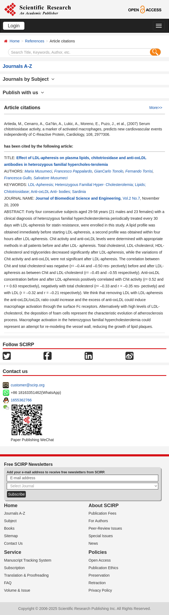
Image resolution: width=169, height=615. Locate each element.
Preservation (99, 575)
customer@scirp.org (27, 385)
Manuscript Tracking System (27, 560)
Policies (98, 552)
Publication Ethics (103, 568)
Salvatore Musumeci (51, 178)
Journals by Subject (29, 79)
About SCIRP (104, 505)
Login (14, 25)
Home (15, 41)
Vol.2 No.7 (131, 198)
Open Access (100, 560)
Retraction (97, 583)
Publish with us (23, 92)
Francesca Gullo (17, 178)
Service (12, 552)
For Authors (98, 521)
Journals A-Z (14, 513)
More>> (155, 107)
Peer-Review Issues (105, 528)
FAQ (8, 583)
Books (9, 528)
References (34, 41)
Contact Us (13, 543)
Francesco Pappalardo (73, 171)
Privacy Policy (100, 590)
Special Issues (101, 536)
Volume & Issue (17, 590)
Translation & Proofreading (26, 575)
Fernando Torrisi (139, 171)
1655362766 (21, 400)
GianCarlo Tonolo (108, 171)
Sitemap (11, 536)
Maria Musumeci (38, 171)
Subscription (14, 568)
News (93, 543)
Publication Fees (103, 513)
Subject (10, 521)
